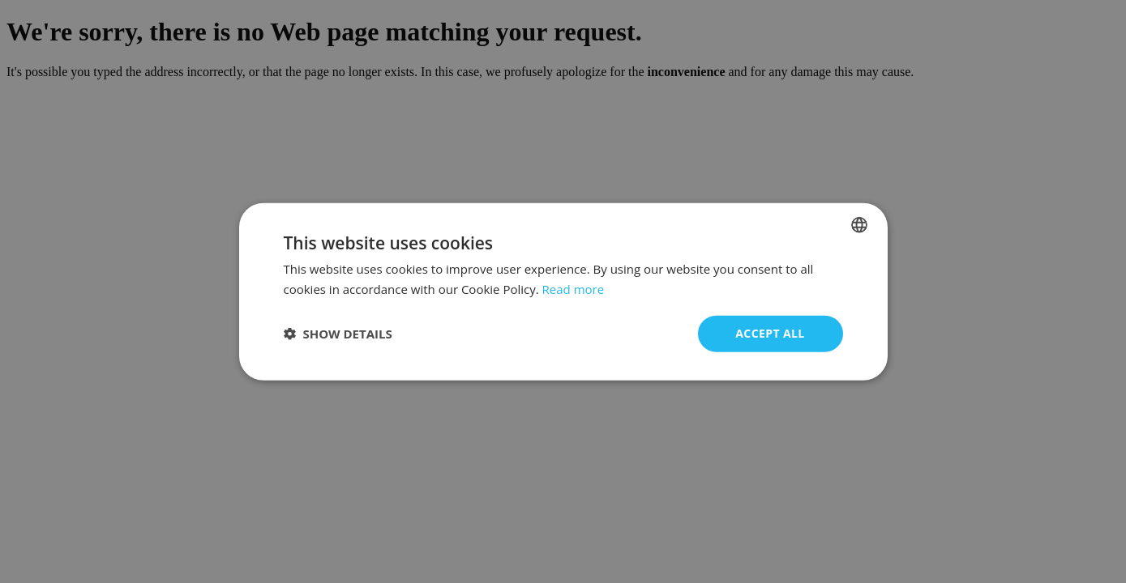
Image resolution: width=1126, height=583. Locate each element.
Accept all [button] (769, 333)
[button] (338, 333)
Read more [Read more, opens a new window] (573, 289)
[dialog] (563, 292)
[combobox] (859, 225)
